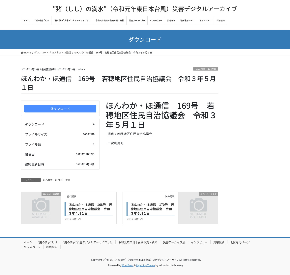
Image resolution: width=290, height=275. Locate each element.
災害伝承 (218, 242)
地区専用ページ (240, 242)
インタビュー (199, 242)
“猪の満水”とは (47, 242)
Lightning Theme (145, 265)
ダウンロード (60, 108)
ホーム (28, 242)
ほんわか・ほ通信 (205, 69)
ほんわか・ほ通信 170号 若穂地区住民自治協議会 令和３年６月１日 (152, 209)
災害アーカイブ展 (174, 242)
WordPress (127, 265)
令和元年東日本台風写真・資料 (137, 242)
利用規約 (51, 247)
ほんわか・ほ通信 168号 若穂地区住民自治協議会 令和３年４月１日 (90, 209)
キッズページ (32, 247)
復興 (67, 179)
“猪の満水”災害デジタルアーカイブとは (88, 242)
